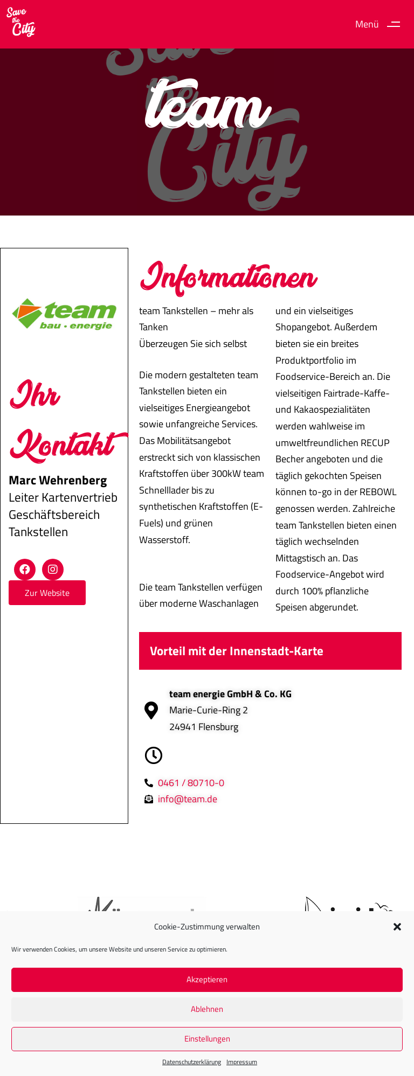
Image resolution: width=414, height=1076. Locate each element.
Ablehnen (207, 1009)
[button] (397, 926)
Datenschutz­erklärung (191, 1062)
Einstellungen (207, 1038)
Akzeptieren (207, 979)
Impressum (241, 1062)
